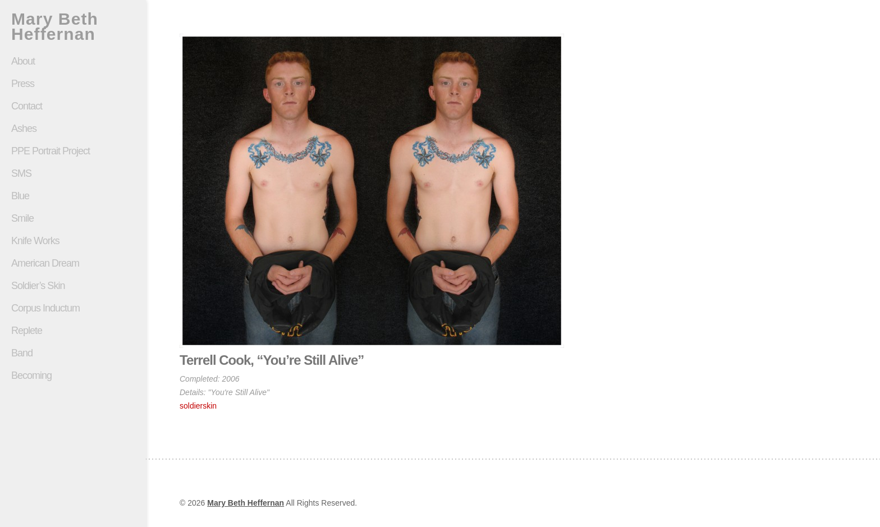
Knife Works (35, 240)
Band (22, 353)
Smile (73, 218)
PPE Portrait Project (50, 151)
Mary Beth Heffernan (54, 26)
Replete (26, 330)
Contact (26, 106)
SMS (21, 173)
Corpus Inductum (45, 308)
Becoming (31, 375)
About (23, 61)
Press (22, 83)
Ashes (23, 128)
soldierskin (198, 405)
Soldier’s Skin (73, 285)
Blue (20, 195)
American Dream (45, 263)
